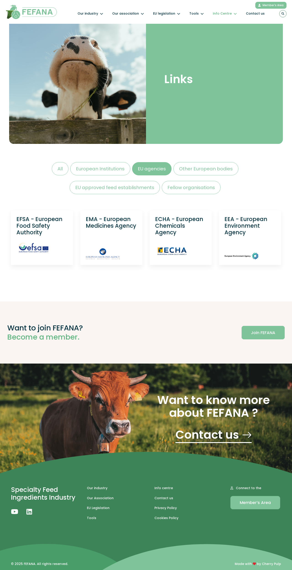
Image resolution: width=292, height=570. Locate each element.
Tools (196, 13)
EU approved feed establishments (114, 187)
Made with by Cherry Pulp (258, 564)
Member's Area (271, 5)
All (60, 169)
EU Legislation (98, 508)
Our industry (90, 13)
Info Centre (225, 13)
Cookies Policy (166, 518)
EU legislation (166, 13)
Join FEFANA (263, 332)
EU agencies (152, 169)
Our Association (100, 498)
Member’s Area (255, 502)
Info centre (163, 488)
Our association (128, 13)
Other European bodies (206, 169)
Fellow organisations (191, 187)
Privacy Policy (165, 508)
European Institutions (100, 169)
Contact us (255, 13)
